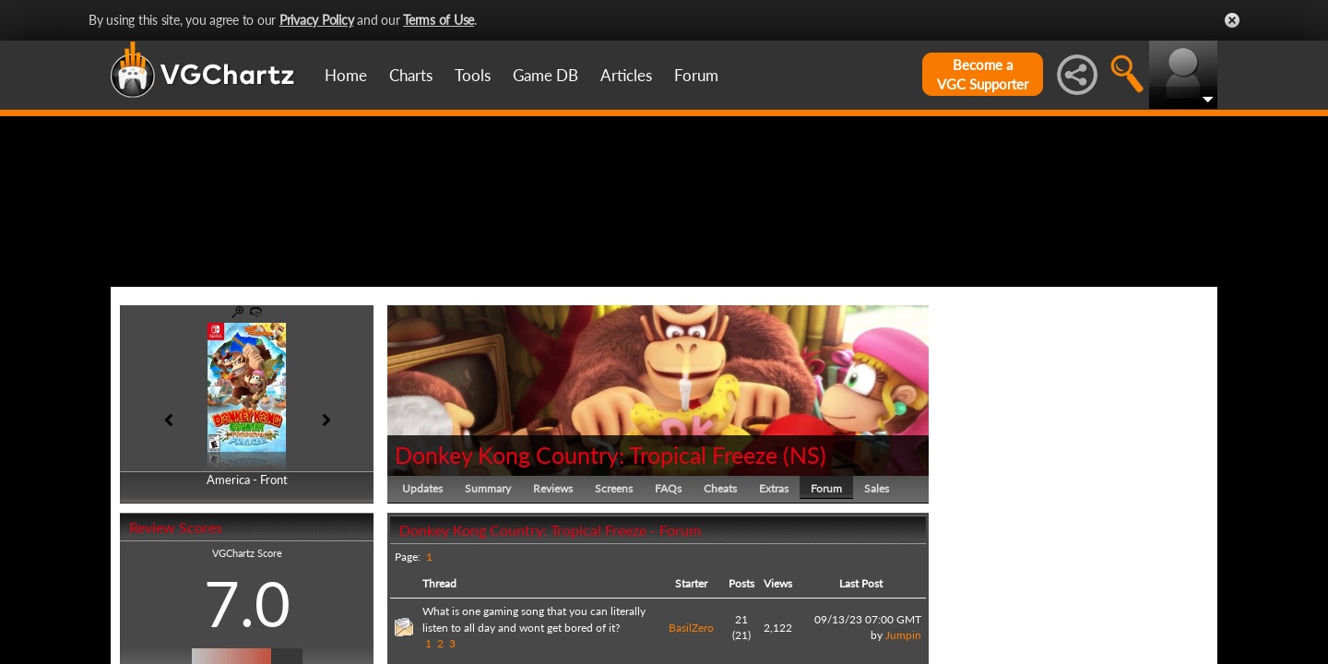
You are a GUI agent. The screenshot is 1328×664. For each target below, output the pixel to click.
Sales (876, 576)
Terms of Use (438, 20)
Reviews (553, 576)
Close (1232, 20)
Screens (614, 576)
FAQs (668, 576)
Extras (773, 576)
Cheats (720, 576)
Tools (473, 75)
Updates (422, 576)
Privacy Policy (316, 20)
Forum (696, 75)
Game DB (545, 75)
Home (346, 75)
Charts (411, 75)
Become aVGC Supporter (982, 74)
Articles (626, 75)
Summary (488, 576)
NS (804, 542)
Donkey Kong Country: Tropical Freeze (586, 542)
